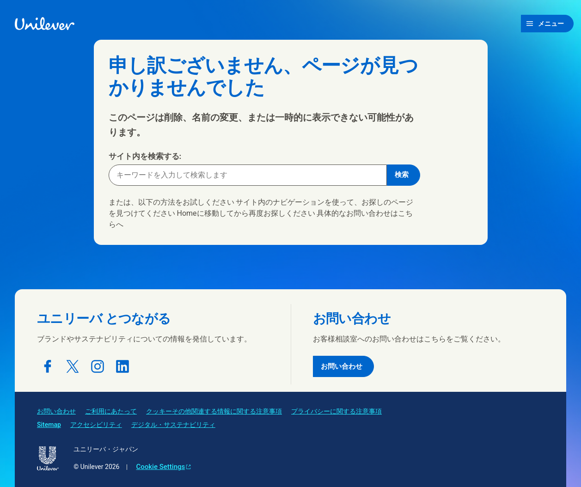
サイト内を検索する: (145, 156)
